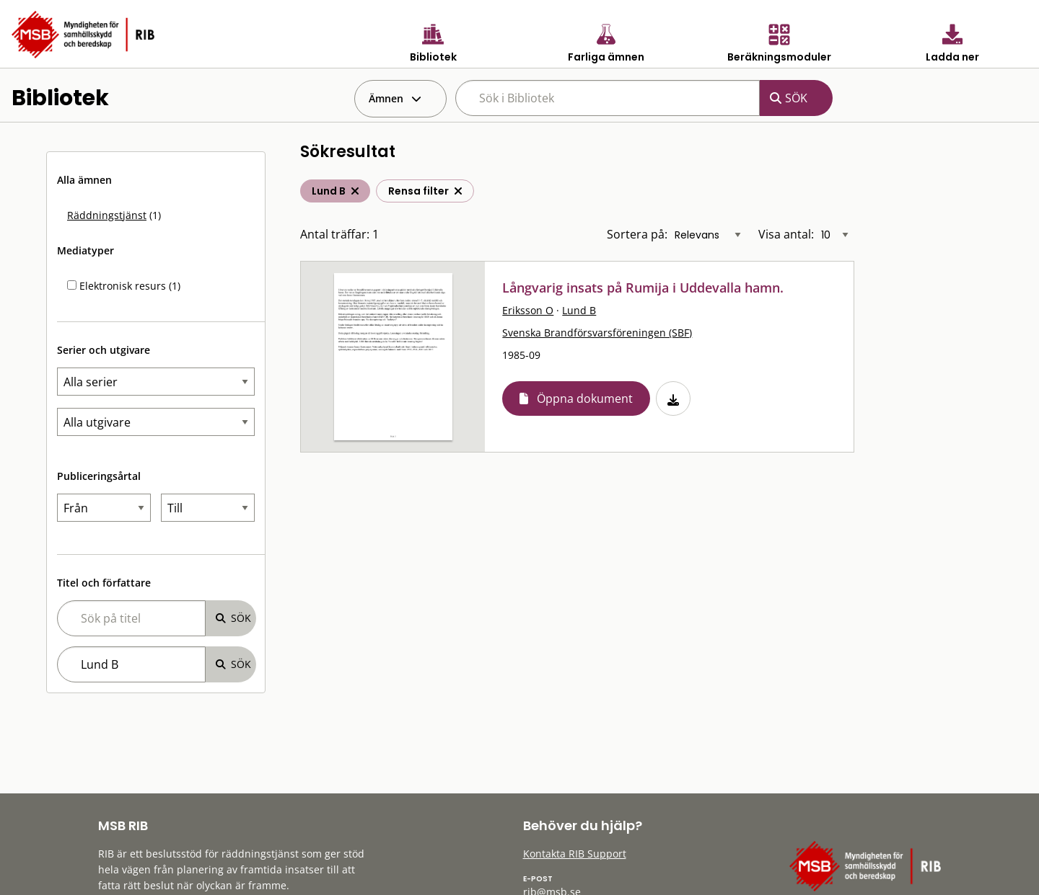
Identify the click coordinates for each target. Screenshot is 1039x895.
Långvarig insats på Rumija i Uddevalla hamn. (643, 287)
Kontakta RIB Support (574, 853)
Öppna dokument (585, 398)
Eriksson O (527, 310)
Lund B (579, 310)
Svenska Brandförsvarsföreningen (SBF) (597, 332)
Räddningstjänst (106, 215)
